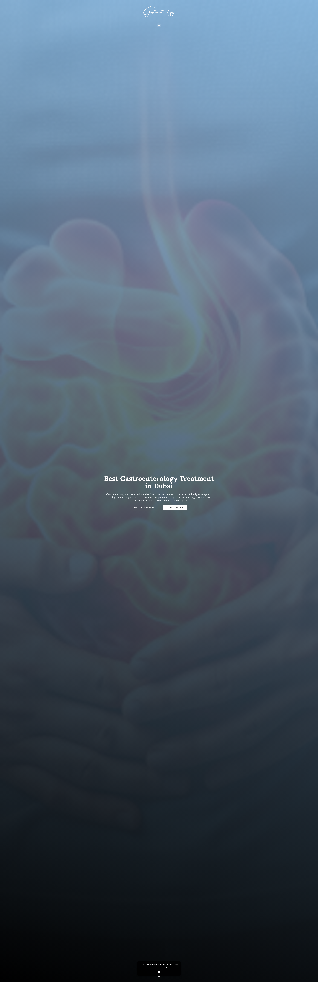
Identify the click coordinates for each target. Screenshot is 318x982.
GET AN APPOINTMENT (175, 507)
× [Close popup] (159, 972)
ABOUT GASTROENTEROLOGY (145, 507)
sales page (163, 967)
